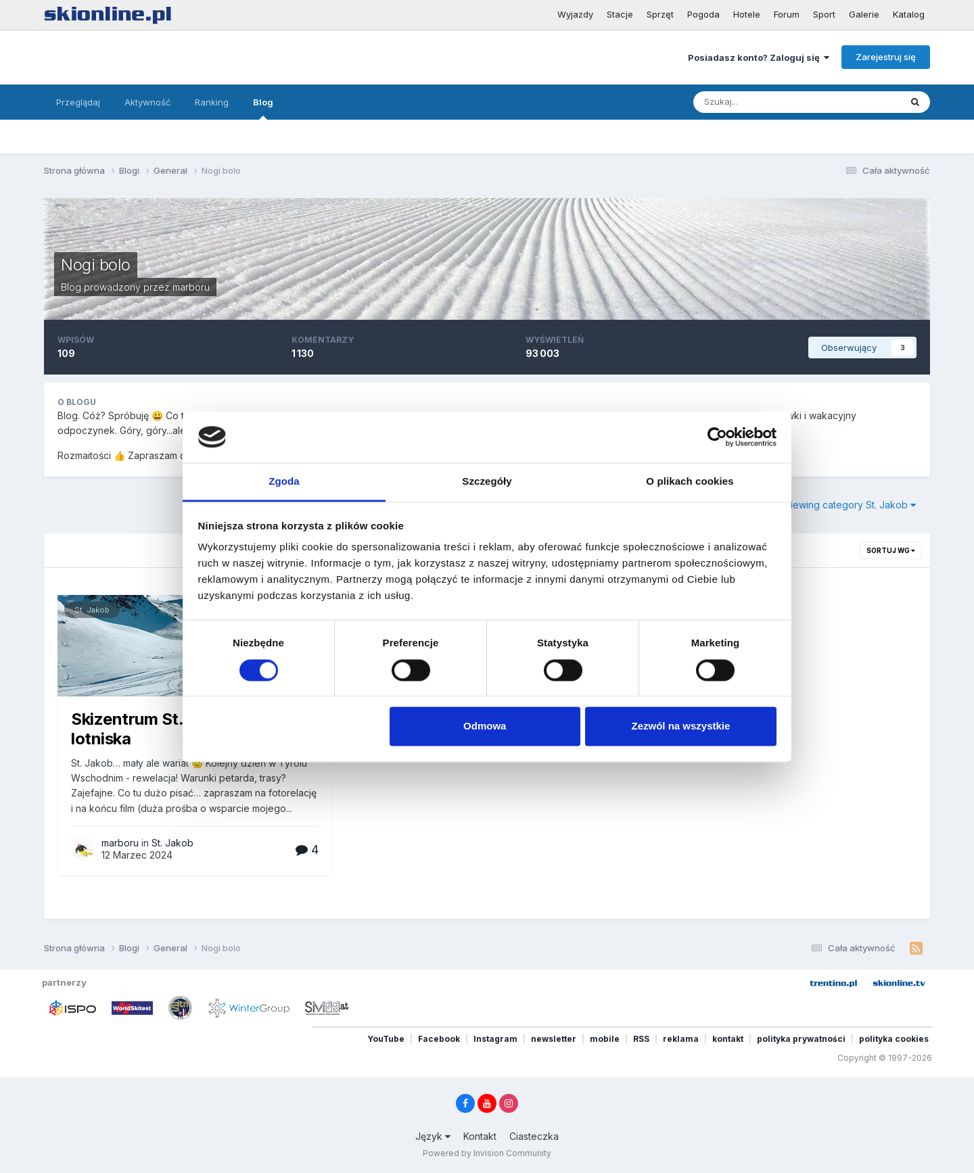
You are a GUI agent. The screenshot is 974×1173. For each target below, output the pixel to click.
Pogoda (703, 14)
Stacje (620, 14)
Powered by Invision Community (487, 1153)
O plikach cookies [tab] (689, 481)
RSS (641, 1039)
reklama (681, 1039)
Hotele (746, 14)
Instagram (495, 1039)
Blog (263, 108)
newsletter (553, 1039)
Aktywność (147, 102)
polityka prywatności (801, 1039)
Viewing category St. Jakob (850, 504)
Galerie (864, 14)
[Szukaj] (765, 102)
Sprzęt (660, 14)
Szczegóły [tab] (486, 481)
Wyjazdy (575, 14)
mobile (605, 1039)
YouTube (385, 1039)
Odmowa (484, 726)
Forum (786, 14)
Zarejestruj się (886, 56)
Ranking (212, 102)
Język (432, 1136)
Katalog (909, 14)
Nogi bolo (96, 264)
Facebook (439, 1039)
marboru (191, 287)
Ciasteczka (534, 1136)
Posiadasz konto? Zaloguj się (758, 57)
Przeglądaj (78, 102)
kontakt (727, 1039)
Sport (824, 14)
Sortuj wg (890, 550)
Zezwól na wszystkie (680, 726)
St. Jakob (92, 610)
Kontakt (479, 1136)
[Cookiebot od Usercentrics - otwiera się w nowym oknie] (717, 437)
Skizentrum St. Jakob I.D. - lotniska (172, 728)
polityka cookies (894, 1039)
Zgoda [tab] (284, 481)
